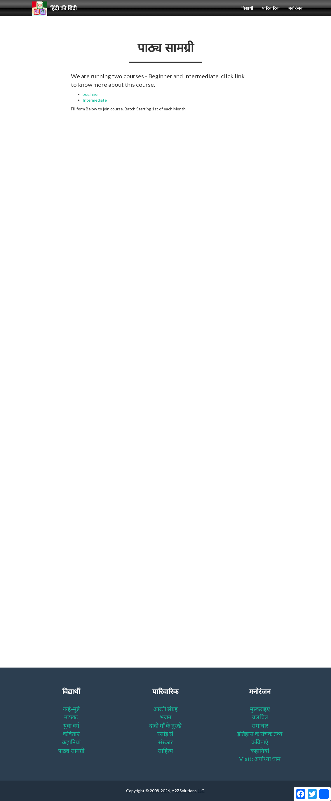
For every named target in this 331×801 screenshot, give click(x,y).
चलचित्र (260, 716)
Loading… (164, 364)
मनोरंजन (295, 14)
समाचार (260, 725)
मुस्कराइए (260, 708)
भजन (165, 716)
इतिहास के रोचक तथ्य (260, 733)
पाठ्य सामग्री (71, 750)
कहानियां (71, 742)
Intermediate (95, 100)
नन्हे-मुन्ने (71, 708)
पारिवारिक (271, 14)
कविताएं (71, 733)
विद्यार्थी (247, 14)
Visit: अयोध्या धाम (260, 758)
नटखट (71, 716)
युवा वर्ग (71, 725)
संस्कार (165, 742)
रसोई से (165, 733)
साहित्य (165, 750)
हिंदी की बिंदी (57, 15)
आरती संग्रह (165, 708)
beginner (91, 94)
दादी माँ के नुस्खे (165, 725)
